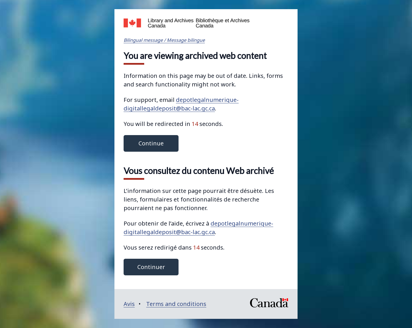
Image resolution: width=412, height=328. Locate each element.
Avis (129, 304)
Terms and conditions (176, 304)
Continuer (151, 267)
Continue (151, 143)
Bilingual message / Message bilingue (164, 40)
